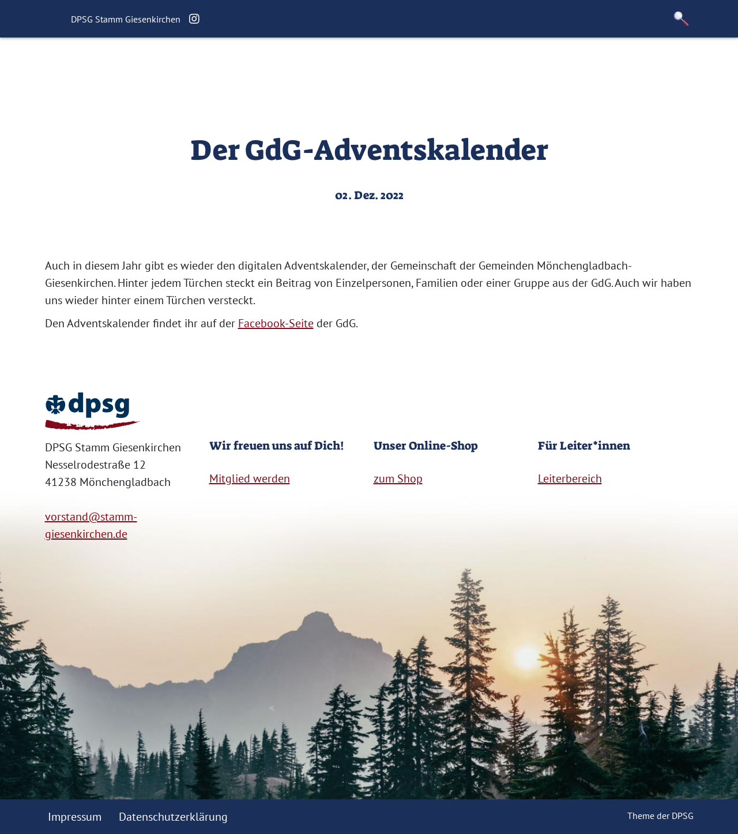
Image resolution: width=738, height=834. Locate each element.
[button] (681, 19)
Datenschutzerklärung (173, 816)
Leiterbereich (570, 478)
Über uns (247, 66)
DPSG (683, 815)
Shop (534, 66)
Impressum (74, 816)
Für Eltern (384, 66)
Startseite (184, 66)
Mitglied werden (249, 478)
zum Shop (398, 478)
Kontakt (487, 66)
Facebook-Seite (276, 323)
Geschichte (313, 66)
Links (438, 66)
